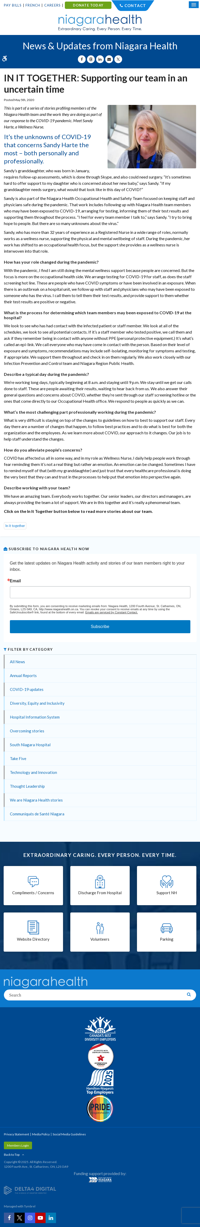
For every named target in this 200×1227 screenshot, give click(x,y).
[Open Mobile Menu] (194, 4)
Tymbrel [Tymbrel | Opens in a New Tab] (29, 1206)
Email (15, 581)
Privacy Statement (16, 1134)
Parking (166, 939)
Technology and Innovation (33, 772)
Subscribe (100, 626)
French (33, 5)
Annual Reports (23, 675)
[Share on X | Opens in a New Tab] (118, 59)
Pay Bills (13, 5)
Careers (52, 5)
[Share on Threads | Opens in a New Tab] (91, 59)
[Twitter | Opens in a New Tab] (19, 1218)
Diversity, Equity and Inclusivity (37, 703)
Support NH (167, 892)
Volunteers (99, 939)
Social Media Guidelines (69, 1134)
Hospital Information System (35, 717)
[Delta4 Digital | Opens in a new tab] (30, 1190)
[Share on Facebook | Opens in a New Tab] (82, 59)
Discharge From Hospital (100, 892)
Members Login (18, 1145)
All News (17, 661)
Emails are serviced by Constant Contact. (111, 612)
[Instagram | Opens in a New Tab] (30, 1218)
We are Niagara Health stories (36, 800)
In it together (15, 526)
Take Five (18, 758)
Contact (135, 5)
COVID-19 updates (26, 689)
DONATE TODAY (88, 5)
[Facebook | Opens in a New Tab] (9, 1218)
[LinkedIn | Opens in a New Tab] (51, 1218)
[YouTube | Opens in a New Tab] (40, 1218)
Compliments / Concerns (33, 892)
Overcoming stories (27, 730)
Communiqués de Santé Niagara (37, 813)
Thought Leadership (27, 786)
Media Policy (41, 1134)
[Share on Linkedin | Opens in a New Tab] (100, 59)
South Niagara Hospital (30, 744)
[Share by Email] (109, 59)
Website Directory (33, 939)
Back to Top (12, 1155)
